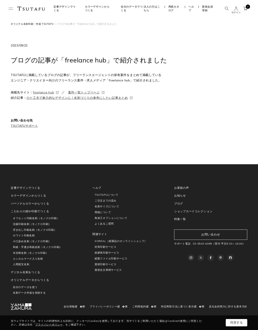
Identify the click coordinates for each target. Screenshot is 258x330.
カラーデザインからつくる (28, 195)
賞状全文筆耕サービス (108, 269)
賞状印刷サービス (106, 264)
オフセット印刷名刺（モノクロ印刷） (36, 218)
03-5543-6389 (202, 243)
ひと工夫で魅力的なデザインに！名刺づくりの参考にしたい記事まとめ (77, 98)
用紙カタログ (173, 8)
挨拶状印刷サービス (107, 252)
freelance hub (43, 92)
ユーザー (236, 9)
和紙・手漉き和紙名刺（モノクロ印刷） (37, 247)
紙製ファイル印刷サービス (111, 258)
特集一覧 (180, 219)
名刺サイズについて (107, 206)
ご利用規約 (139, 306)
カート (246, 8)
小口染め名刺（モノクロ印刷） (32, 241)
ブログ (178, 203)
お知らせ (180, 195)
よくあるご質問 (104, 223)
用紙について (103, 212)
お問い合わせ (210, 234)
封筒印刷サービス (106, 246)
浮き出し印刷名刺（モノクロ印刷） (35, 229)
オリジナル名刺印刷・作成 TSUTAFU (32, 23)
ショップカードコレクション (193, 211)
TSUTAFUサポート (24, 126)
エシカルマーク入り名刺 (28, 258)
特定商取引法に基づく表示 (177, 306)
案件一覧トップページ (84, 92)
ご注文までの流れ (106, 200)
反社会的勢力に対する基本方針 (228, 306)
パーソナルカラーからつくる (30, 203)
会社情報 (69, 306)
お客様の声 (181, 187)
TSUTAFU (31, 9)
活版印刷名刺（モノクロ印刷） (32, 224)
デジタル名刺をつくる (25, 272)
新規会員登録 (207, 8)
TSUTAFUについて (106, 194)
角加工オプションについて (111, 218)
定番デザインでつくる (25, 187)
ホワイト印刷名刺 (24, 235)
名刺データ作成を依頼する (29, 292)
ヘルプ (191, 8)
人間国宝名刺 (21, 264)
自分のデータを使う (25, 287)
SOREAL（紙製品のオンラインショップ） (121, 241)
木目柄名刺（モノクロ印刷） (30, 252)
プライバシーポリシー (103, 306)
